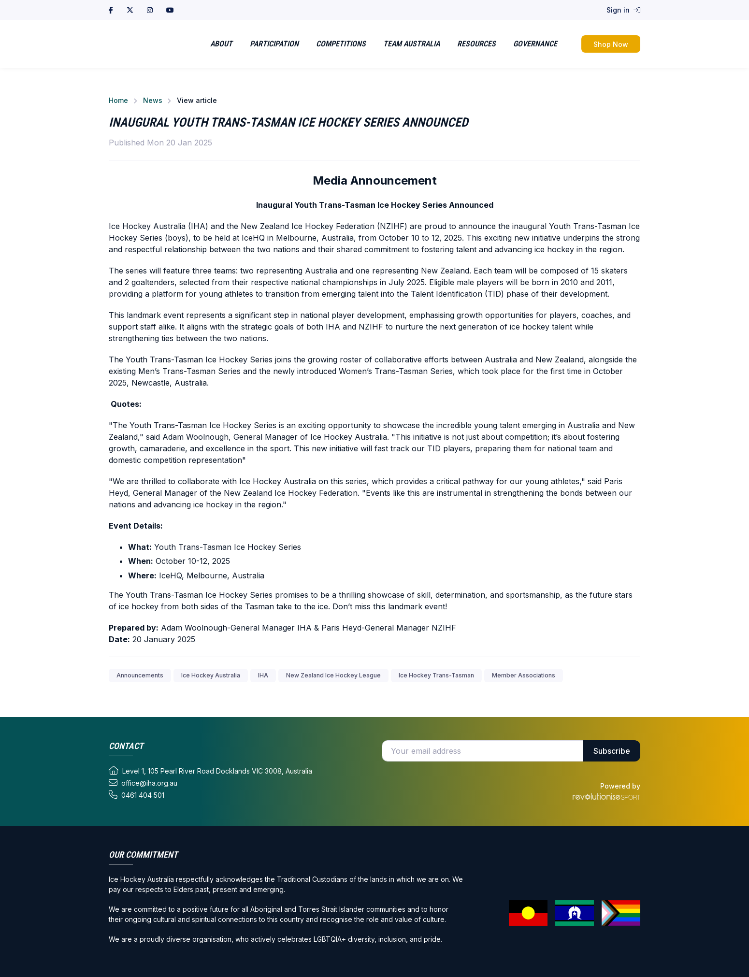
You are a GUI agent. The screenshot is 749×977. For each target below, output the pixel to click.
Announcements (139, 675)
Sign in (623, 10)
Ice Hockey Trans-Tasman (436, 675)
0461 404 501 (136, 794)
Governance (535, 43)
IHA (263, 675)
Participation (274, 43)
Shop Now (610, 44)
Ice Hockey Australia (210, 675)
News (152, 100)
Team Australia (411, 43)
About (221, 43)
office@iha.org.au (143, 782)
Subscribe (611, 751)
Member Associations (523, 675)
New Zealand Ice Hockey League (333, 675)
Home (118, 100)
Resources (476, 43)
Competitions (341, 43)
